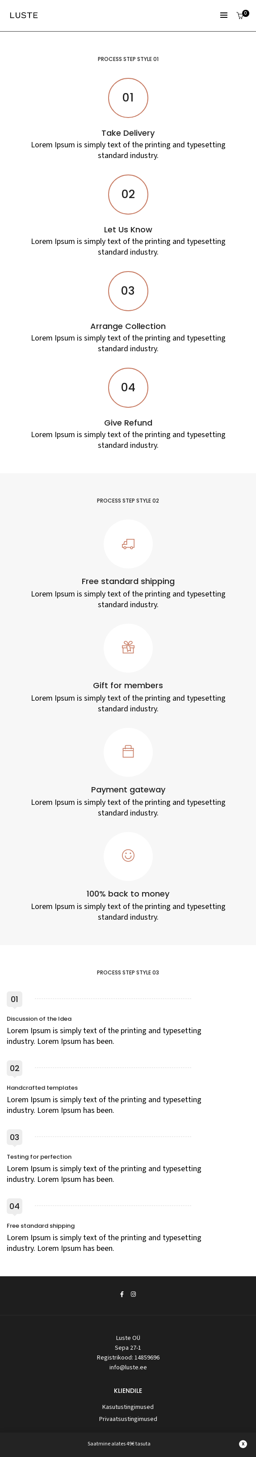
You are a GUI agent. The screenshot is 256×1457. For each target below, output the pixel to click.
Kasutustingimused (128, 1407)
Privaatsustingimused (128, 1419)
